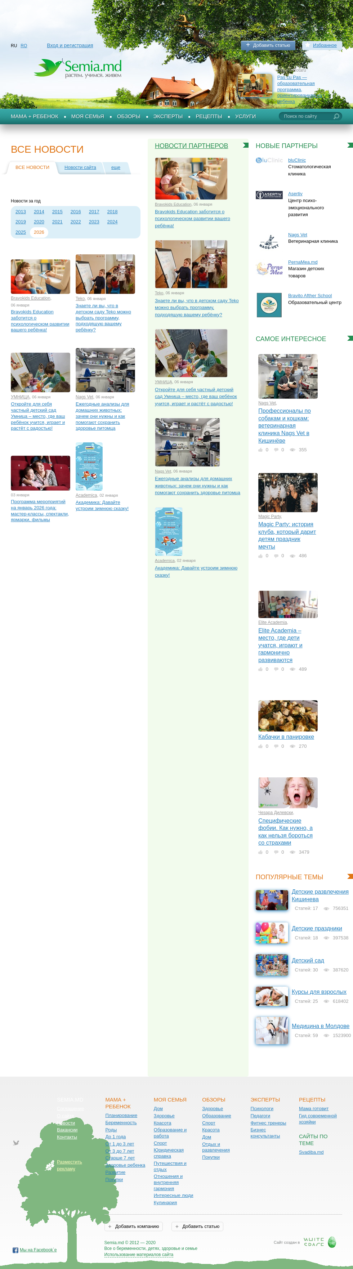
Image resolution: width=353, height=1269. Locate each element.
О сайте (65, 1115)
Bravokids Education (30, 298)
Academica (86, 495)
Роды (111, 1129)
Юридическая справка (169, 1153)
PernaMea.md (303, 262)
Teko (80, 298)
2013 (20, 211)
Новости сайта (80, 167)
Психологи (262, 1108)
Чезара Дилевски (275, 812)
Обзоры (128, 116)
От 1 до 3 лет (119, 1144)
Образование (216, 1115)
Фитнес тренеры (268, 1123)
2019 (20, 221)
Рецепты (209, 116)
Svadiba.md (311, 1152)
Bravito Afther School (310, 295)
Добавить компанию (136, 1226)
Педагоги (261, 1115)
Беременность (121, 1122)
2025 (20, 232)
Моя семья (87, 116)
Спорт (160, 1143)
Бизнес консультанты (265, 1133)
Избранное (325, 45)
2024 (112, 221)
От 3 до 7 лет (119, 1151)
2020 (39, 221)
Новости (66, 1123)
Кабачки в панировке (286, 737)
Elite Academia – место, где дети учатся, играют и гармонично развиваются (280, 645)
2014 (39, 211)
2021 (57, 221)
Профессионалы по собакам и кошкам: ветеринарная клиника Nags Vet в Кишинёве (284, 425)
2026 (39, 232)
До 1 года (115, 1136)
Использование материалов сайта (139, 1254)
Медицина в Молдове (320, 1026)
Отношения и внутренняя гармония (168, 1182)
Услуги (245, 116)
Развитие (115, 1172)
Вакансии (67, 1129)
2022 (76, 221)
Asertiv (295, 193)
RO (24, 45)
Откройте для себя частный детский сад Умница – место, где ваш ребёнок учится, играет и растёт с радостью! (38, 416)
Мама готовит (314, 1108)
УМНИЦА (20, 396)
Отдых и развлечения (216, 1147)
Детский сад (308, 960)
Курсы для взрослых (319, 992)
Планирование (121, 1115)
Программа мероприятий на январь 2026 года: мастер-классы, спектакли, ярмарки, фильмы (40, 510)
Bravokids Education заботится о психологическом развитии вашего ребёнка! (40, 320)
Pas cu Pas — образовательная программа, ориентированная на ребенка (299, 89)
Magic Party (269, 516)
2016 (76, 211)
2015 (57, 211)
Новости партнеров (191, 145)
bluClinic (297, 160)
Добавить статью (271, 45)
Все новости (32, 167)
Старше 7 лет (120, 1158)
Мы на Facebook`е (38, 1249)
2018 (112, 211)
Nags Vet (84, 396)
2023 (94, 221)
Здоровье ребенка (125, 1165)
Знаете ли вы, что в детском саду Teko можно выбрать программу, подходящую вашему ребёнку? (103, 317)
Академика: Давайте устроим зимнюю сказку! (102, 505)
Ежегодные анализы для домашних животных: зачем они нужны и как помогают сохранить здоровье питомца (102, 416)
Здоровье (164, 1115)
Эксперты (168, 116)
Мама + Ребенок (34, 116)
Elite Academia (272, 622)
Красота (162, 1123)
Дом (158, 1108)
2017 (94, 211)
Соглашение (70, 1108)
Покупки (114, 1179)
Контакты (67, 1137)
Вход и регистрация (70, 45)
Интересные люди (173, 1195)
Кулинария (165, 1202)
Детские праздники (317, 928)
